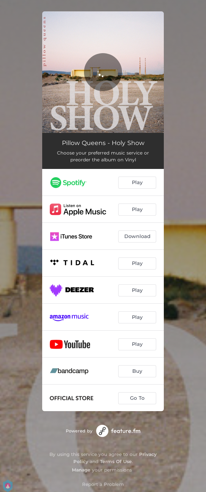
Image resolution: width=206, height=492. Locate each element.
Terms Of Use (116, 461)
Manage (81, 470)
